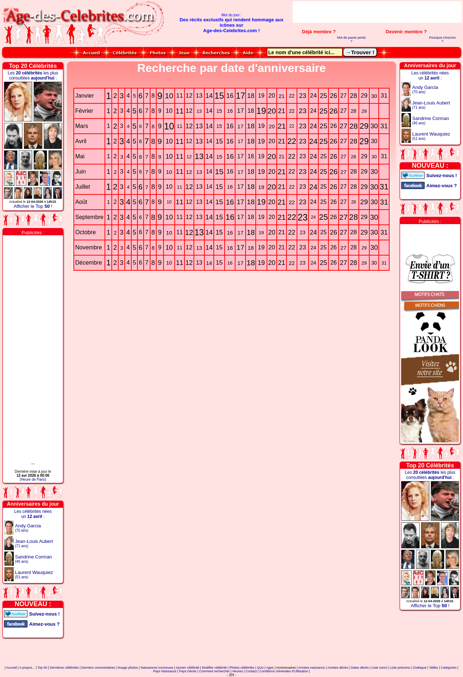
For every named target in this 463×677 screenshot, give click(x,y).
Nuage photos (128, 667)
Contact (251, 671)
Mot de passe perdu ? (351, 39)
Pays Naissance (165, 671)
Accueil (11, 667)
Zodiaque (420, 667)
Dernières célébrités (64, 667)
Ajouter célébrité (187, 667)
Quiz (260, 667)
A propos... (27, 667)
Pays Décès (187, 671)
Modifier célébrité (214, 667)
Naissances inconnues (157, 667)
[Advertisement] (377, 12)
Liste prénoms (400, 667)
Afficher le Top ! (32, 206)
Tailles (433, 667)
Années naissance (311, 667)
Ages (270, 667)
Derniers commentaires (98, 667)
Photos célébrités (241, 667)
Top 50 (42, 667)
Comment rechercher (214, 671)
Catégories (449, 667)
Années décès (337, 667)
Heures (237, 671)
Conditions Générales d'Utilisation (283, 671)
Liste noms (379, 667)
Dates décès (360, 667)
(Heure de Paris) (33, 479)
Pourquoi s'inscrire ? (442, 39)
